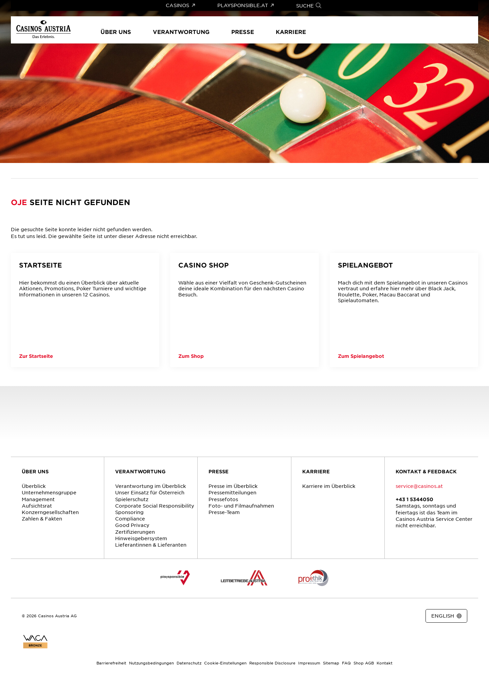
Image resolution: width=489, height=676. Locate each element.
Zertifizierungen (135, 532)
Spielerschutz (131, 499)
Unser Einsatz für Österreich (149, 492)
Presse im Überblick (233, 486)
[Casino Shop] (244, 310)
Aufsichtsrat (37, 506)
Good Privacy (132, 525)
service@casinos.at (419, 486)
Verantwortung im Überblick (150, 486)
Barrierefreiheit (111, 662)
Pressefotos (223, 499)
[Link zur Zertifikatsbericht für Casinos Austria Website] (35, 642)
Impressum (309, 662)
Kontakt (385, 662)
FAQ (346, 662)
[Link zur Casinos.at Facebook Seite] (239, 616)
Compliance (130, 518)
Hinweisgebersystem (141, 538)
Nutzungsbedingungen (151, 662)
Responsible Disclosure (272, 662)
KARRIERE (316, 471)
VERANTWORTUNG (140, 471)
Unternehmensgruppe (49, 492)
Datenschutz (189, 662)
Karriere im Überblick (328, 486)
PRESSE (219, 471)
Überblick (34, 486)
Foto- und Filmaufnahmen (241, 506)
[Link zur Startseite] (43, 29)
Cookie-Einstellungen (225, 662)
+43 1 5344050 (414, 499)
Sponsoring (129, 512)
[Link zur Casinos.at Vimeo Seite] (263, 616)
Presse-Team (224, 512)
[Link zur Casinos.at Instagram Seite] (251, 616)
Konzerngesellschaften (50, 512)
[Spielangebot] (404, 310)
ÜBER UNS (35, 471)
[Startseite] (85, 310)
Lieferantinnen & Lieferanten (150, 545)
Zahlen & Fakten (42, 518)
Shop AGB (364, 662)
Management (38, 499)
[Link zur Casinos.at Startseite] (21, 170)
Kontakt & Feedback (426, 471)
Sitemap (331, 662)
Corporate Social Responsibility (154, 506)
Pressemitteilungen (232, 492)
